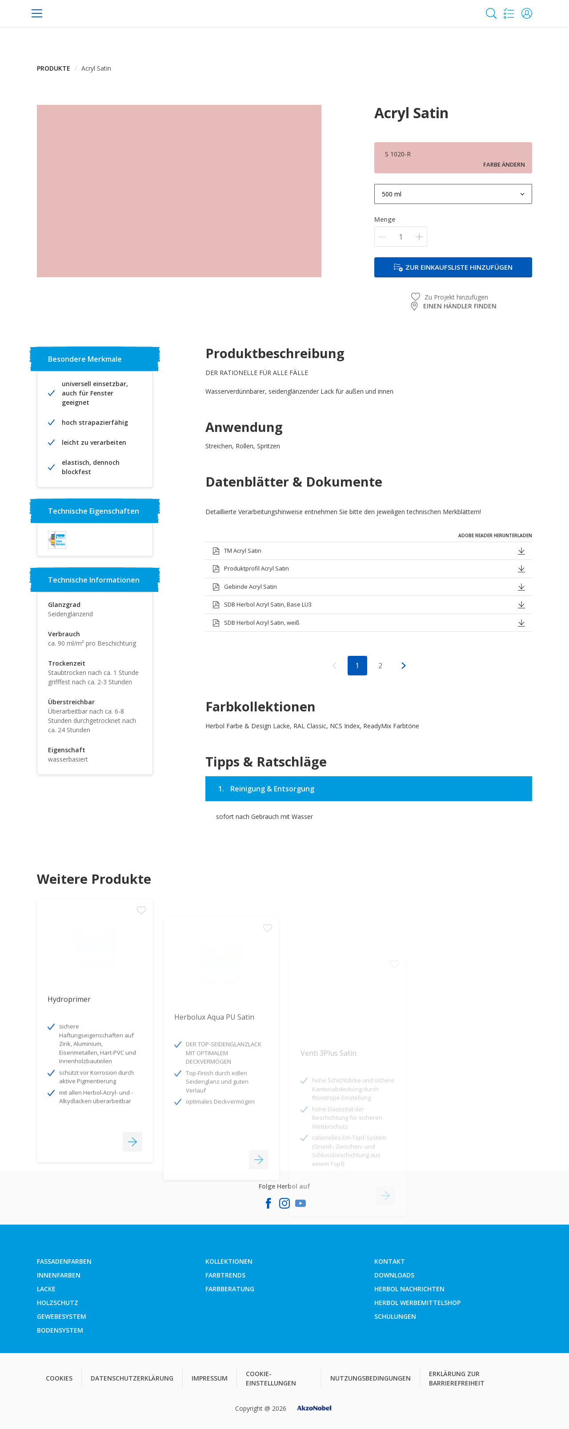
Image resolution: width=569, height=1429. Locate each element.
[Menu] (37, 13)
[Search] (491, 13)
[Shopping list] (509, 13)
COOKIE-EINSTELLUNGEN (271, 1378)
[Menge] (400, 237)
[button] (526, 13)
